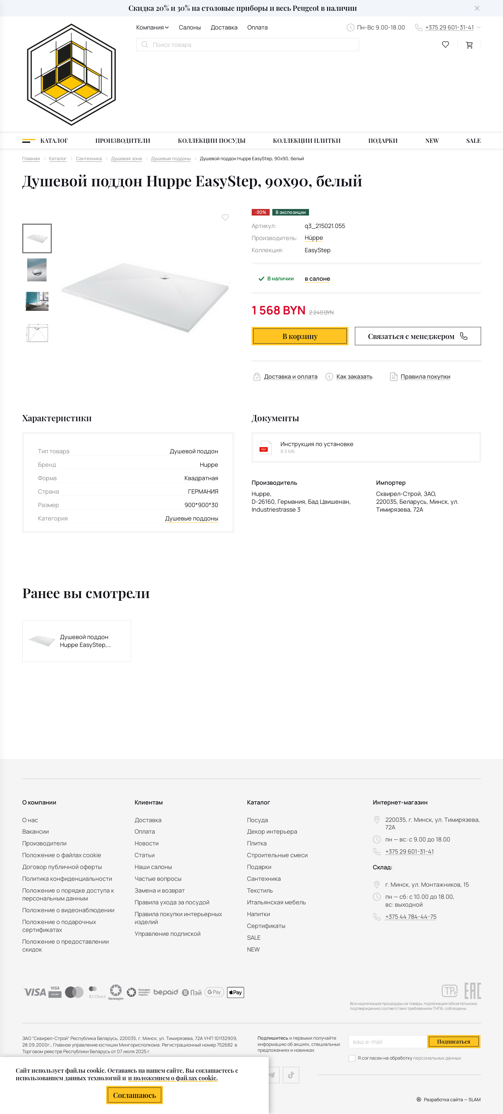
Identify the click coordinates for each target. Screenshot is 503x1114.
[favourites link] (445, 44)
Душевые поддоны (191, 443)
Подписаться (453, 1041)
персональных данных (437, 1058)
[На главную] (71, 37)
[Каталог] (45, 66)
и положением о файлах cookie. (173, 1078)
